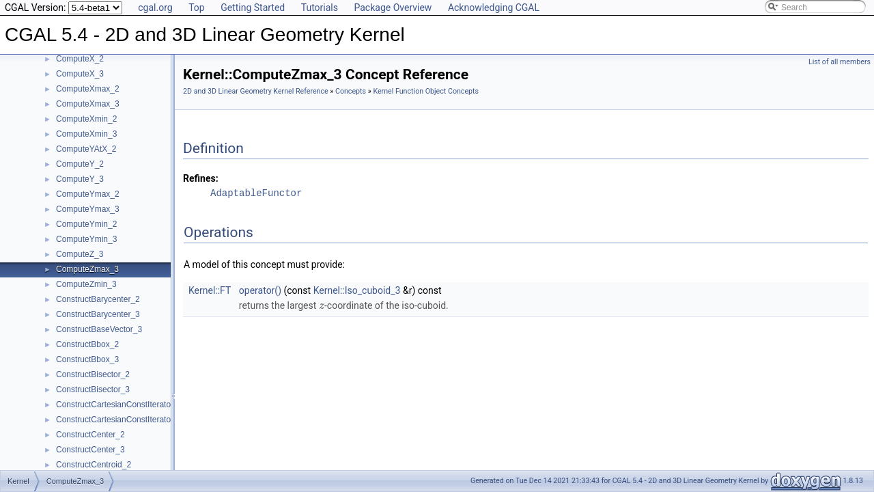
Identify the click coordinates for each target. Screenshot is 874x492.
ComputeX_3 (80, 74)
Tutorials (319, 7)
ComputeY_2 (80, 164)
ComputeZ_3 (79, 254)
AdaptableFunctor (256, 193)
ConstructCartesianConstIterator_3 (119, 419)
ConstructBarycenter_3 (98, 314)
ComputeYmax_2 (87, 194)
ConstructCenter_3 (90, 449)
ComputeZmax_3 (87, 269)
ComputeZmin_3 (86, 284)
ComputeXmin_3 (86, 134)
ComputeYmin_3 (86, 239)
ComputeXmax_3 (87, 104)
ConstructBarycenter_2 (98, 299)
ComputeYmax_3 (87, 209)
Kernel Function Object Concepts (426, 91)
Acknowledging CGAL (493, 7)
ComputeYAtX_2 (86, 149)
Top (196, 7)
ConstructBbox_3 (87, 359)
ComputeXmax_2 (87, 89)
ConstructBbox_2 (87, 344)
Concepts (350, 91)
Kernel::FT (209, 290)
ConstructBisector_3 (93, 389)
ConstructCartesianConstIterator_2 (119, 404)
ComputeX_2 (80, 59)
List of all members (839, 61)
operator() (260, 290)
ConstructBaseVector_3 (99, 329)
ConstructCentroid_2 (93, 464)
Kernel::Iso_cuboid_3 (357, 290)
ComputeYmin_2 (86, 224)
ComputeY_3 (80, 179)
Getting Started (253, 7)
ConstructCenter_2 (90, 434)
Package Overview (393, 7)
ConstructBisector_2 (93, 374)
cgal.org (155, 7)
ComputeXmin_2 (86, 119)
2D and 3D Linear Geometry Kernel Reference (255, 91)
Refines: (200, 178)
